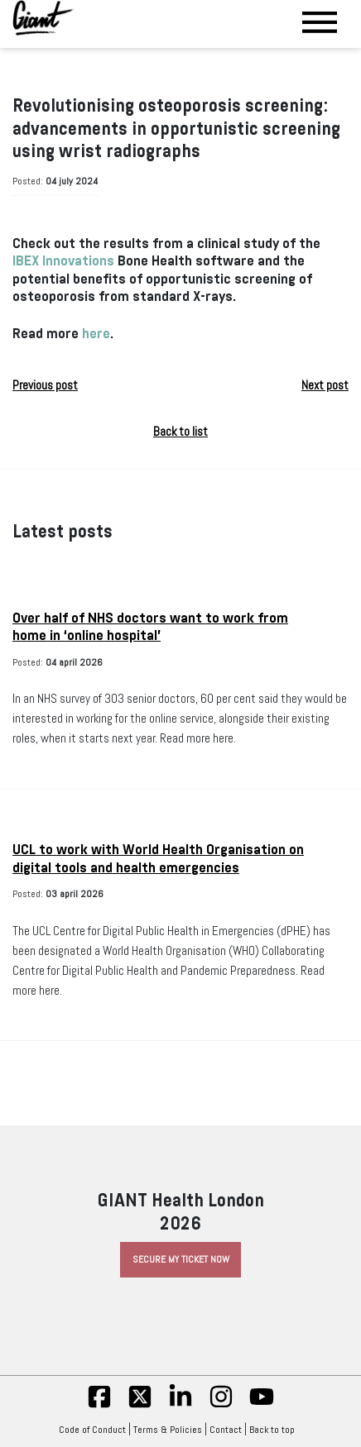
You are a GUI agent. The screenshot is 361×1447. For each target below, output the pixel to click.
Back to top (276, 1429)
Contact (225, 1429)
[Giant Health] (43, 18)
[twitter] (140, 1406)
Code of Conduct (92, 1429)
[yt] (262, 1406)
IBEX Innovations (63, 261)
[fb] (99, 1406)
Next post (325, 385)
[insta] (221, 1406)
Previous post (45, 385)
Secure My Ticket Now (180, 1259)
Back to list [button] (180, 431)
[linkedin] (180, 1406)
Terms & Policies (167, 1429)
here (96, 333)
